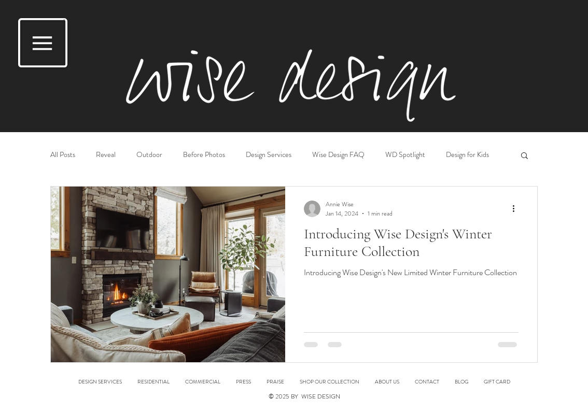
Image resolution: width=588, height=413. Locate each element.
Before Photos (204, 155)
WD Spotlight (405, 155)
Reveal (106, 155)
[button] (42, 42)
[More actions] (517, 209)
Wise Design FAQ (338, 155)
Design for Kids (467, 155)
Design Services (268, 155)
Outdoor (149, 155)
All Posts (62, 155)
